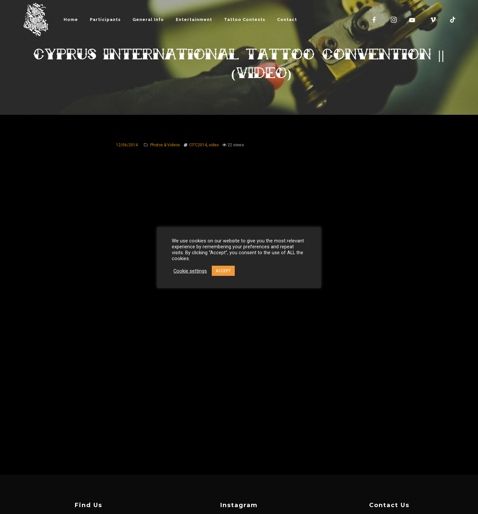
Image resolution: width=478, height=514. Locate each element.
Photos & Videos (165, 145)
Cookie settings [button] (190, 271)
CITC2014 (198, 145)
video (214, 145)
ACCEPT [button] (223, 270)
